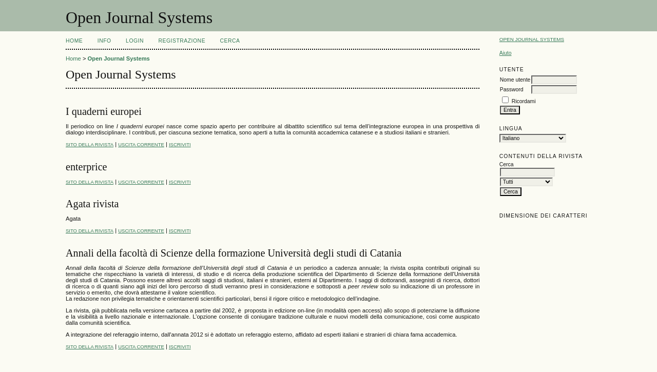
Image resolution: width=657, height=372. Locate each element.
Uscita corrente (141, 144)
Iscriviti (180, 144)
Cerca (230, 41)
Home (74, 41)
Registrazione (181, 41)
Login (135, 41)
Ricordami (524, 101)
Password (512, 89)
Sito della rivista (89, 144)
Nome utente (515, 80)
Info (104, 41)
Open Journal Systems (531, 39)
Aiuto (505, 53)
